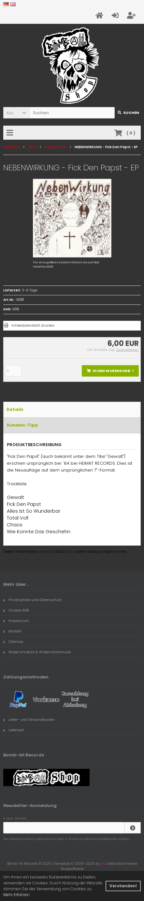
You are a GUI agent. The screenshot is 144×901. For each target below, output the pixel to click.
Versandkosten (127, 350)
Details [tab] (15, 409)
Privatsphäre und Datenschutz (32, 599)
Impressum (16, 620)
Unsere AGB (16, 610)
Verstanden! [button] (123, 886)
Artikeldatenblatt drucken (33, 325)
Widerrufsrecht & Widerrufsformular (37, 652)
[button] (16, 112)
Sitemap (13, 641)
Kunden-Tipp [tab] (22, 425)
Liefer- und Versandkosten (29, 719)
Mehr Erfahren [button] (16, 894)
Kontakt (12, 631)
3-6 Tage (29, 290)
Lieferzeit (13, 730)
